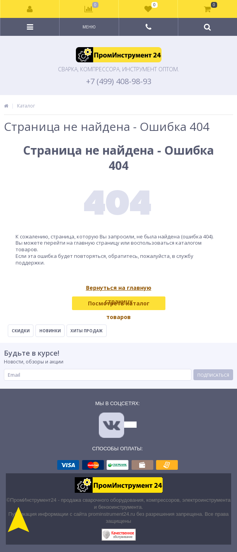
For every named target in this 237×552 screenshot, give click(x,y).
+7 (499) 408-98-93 (118, 81)
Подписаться (213, 375)
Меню (89, 27)
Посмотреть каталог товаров (118, 305)
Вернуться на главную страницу (118, 289)
